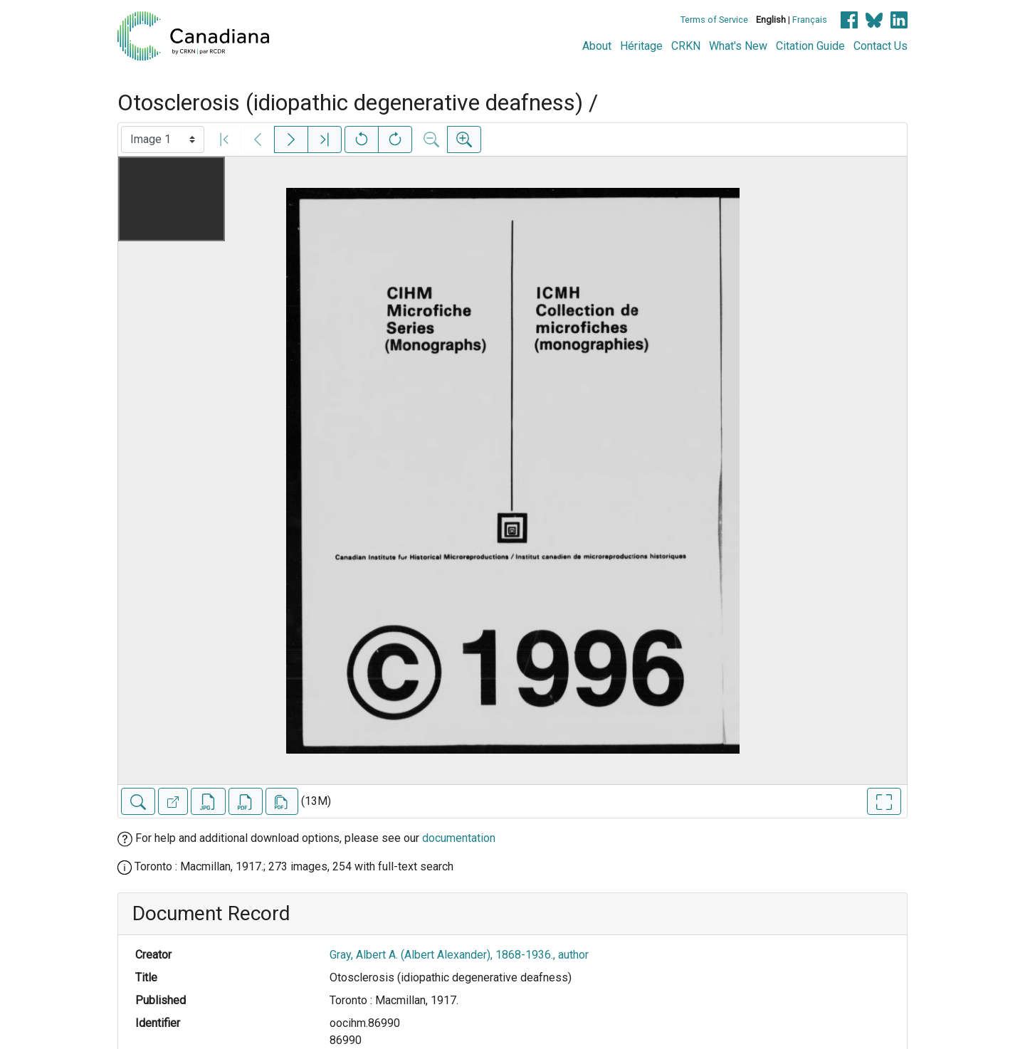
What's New (738, 46)
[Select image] (162, 139)
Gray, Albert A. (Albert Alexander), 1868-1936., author (459, 954)
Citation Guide (810, 46)
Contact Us (880, 46)
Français (809, 19)
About (596, 46)
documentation (458, 838)
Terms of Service (714, 19)
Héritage (641, 46)
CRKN (685, 46)
